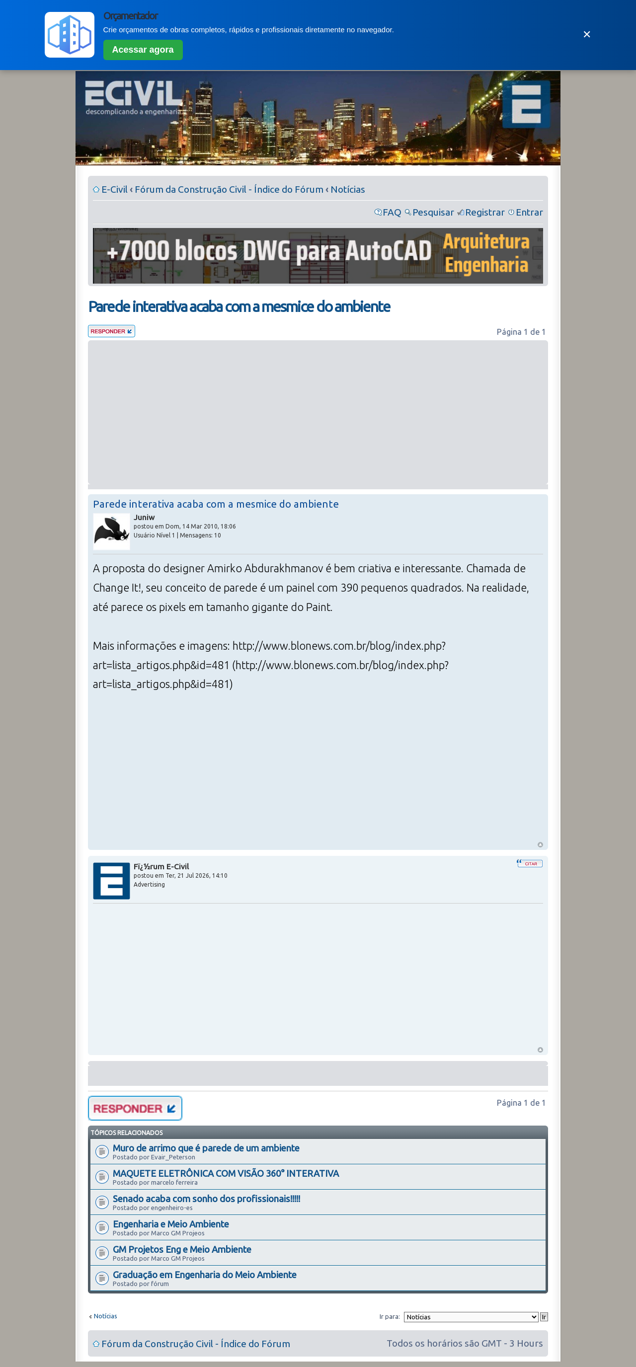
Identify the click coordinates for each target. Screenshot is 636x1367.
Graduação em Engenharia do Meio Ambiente (205, 1275)
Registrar (485, 212)
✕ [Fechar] (586, 34)
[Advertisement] (318, 412)
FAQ (392, 212)
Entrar (529, 212)
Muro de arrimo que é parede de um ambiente (206, 1148)
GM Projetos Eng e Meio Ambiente (182, 1249)
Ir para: (390, 1316)
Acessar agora (143, 50)
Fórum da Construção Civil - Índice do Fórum (229, 189)
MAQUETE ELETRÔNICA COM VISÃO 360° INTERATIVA (226, 1173)
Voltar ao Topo (540, 844)
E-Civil (114, 189)
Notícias (347, 189)
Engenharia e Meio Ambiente (171, 1224)
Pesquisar (433, 212)
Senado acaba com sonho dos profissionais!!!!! (206, 1199)
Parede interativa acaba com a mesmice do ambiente (239, 306)
